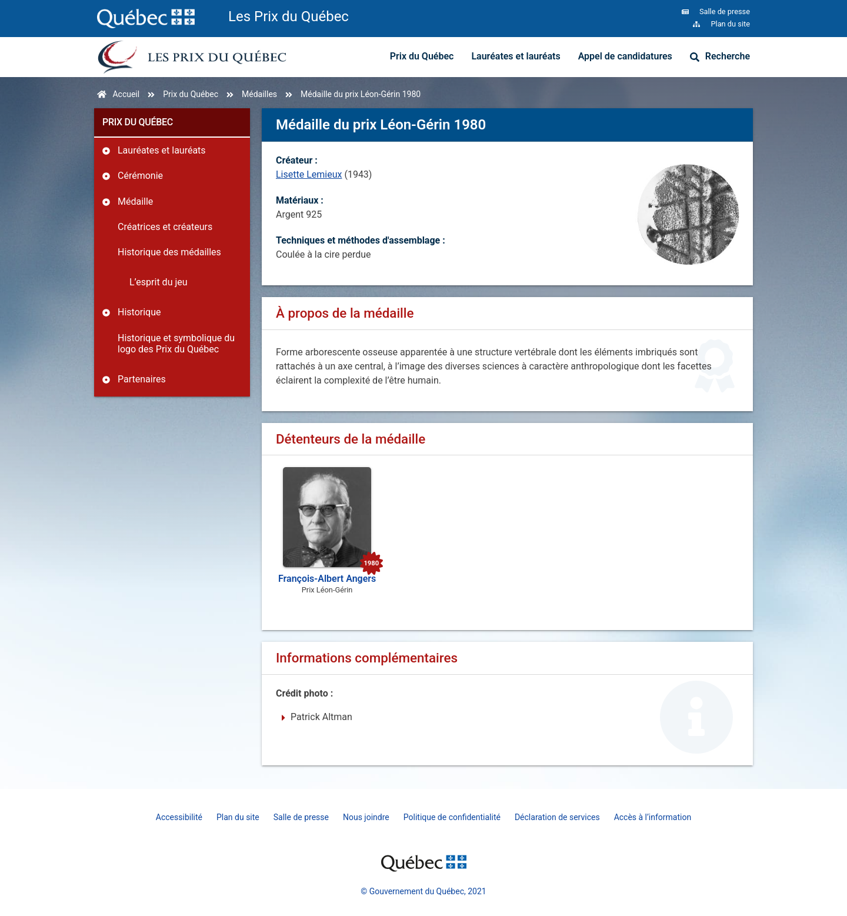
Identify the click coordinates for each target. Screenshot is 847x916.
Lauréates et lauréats (515, 56)
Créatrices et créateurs (165, 226)
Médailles (259, 94)
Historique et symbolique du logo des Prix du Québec (176, 343)
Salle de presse (301, 817)
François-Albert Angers (327, 578)
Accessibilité (179, 817)
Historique (139, 312)
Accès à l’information (653, 817)
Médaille (135, 201)
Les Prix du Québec (288, 16)
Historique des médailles (169, 252)
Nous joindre (366, 817)
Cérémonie (140, 175)
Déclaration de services (557, 817)
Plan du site (237, 817)
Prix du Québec (422, 56)
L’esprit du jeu (158, 282)
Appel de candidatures (625, 56)
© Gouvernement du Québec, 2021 (423, 891)
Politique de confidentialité (452, 817)
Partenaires (142, 379)
